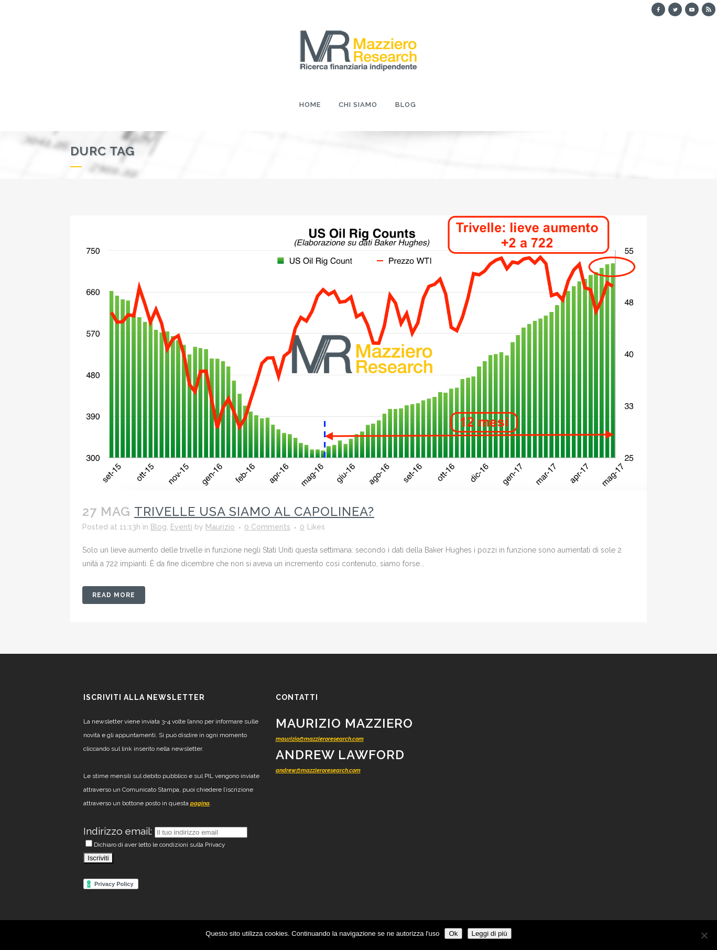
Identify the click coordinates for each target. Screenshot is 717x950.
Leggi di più (489, 933)
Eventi (181, 527)
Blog (158, 527)
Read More (113, 595)
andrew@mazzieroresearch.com (318, 770)
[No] (704, 935)
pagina (200, 803)
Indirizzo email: (119, 831)
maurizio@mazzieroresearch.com (320, 739)
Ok (453, 933)
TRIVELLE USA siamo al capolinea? (254, 511)
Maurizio (220, 527)
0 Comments (267, 527)
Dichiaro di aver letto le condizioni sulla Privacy (155, 844)
